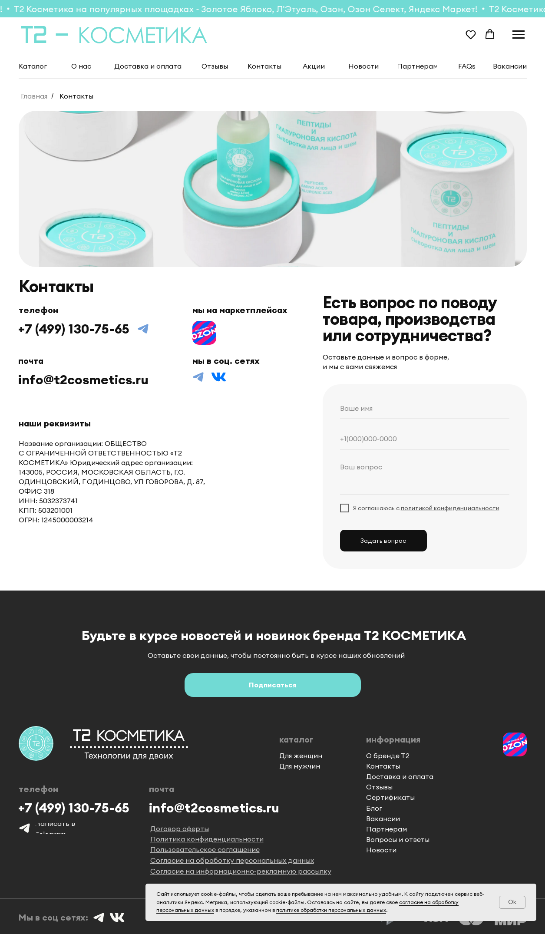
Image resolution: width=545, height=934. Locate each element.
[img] (204, 333)
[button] (471, 34)
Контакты (76, 96)
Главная (34, 96)
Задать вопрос (383, 541)
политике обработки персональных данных (331, 910)
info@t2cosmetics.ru (83, 379)
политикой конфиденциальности (450, 508)
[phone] (424, 438)
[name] (424, 408)
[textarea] (424, 476)
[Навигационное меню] (518, 34)
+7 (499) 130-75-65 (73, 328)
